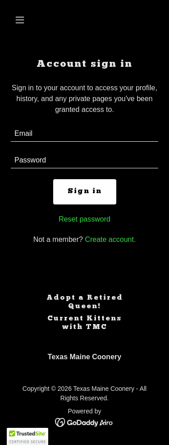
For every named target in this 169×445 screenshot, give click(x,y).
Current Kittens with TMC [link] (84, 323)
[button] (22, 20)
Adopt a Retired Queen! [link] (84, 302)
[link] (84, 422)
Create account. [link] (110, 239)
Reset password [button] (84, 219)
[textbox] (84, 134)
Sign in (85, 191)
